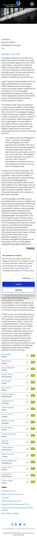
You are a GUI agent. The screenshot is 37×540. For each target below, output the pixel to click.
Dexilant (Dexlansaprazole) (11, 501)
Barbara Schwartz (8, 454)
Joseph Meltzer (7, 427)
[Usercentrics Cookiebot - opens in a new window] (26, 248)
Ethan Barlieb (6, 354)
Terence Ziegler (7, 481)
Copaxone (5, 498)
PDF (3, 49)
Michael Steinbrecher (9, 461)
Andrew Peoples (7, 447)
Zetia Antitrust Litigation (10, 513)
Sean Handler (6, 388)
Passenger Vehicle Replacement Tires (15, 504)
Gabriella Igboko (7, 401)
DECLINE (18, 290)
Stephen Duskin (7, 374)
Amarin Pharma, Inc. (8, 491)
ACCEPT (18, 284)
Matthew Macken (7, 421)
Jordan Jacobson (7, 407)
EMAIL (33, 355)
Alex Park (4, 441)
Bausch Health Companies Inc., (12, 494)
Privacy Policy (28, 270)
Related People (8, 42)
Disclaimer (5, 528)
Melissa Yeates (6, 467)
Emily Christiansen (8, 368)
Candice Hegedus (7, 394)
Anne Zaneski (6, 474)
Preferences (26, 278)
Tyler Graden (6, 381)
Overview (5, 39)
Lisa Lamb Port (7, 414)
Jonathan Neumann (8, 434)
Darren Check (6, 361)
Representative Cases (11, 45)
